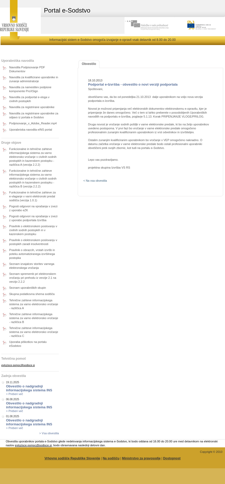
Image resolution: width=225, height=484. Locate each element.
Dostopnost (172, 458)
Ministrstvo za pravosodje (141, 458)
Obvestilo (89, 64)
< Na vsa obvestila (95, 180)
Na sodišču (111, 458)
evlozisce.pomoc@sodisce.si (18, 365)
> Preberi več (14, 394)
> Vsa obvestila (49, 433)
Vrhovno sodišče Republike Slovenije (72, 458)
